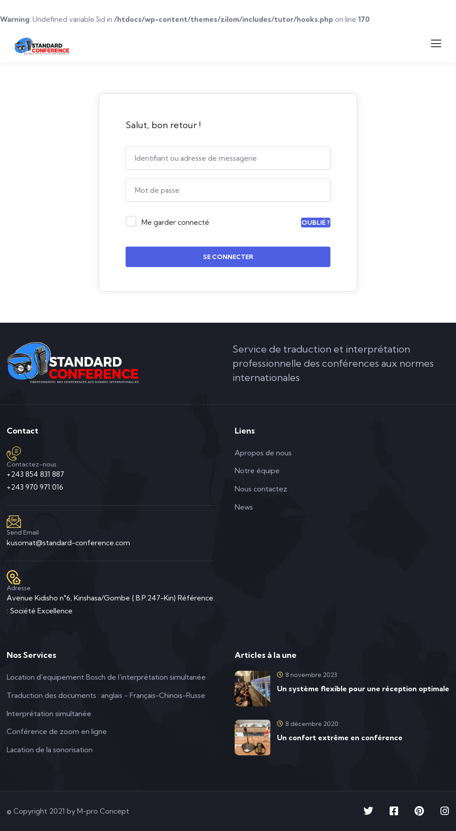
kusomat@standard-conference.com (68, 542)
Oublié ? (315, 223)
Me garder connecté (175, 222)
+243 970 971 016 (35, 486)
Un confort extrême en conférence (340, 737)
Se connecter (228, 257)
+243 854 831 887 (35, 474)
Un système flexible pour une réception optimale (363, 688)
